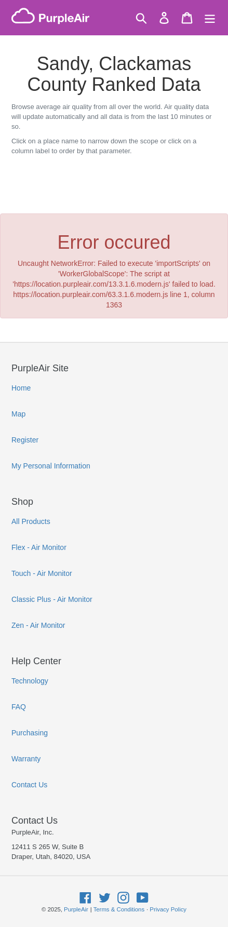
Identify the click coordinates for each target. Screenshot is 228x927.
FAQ (18, 707)
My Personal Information (50, 466)
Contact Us (29, 785)
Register (24, 440)
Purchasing (29, 733)
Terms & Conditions (118, 909)
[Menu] (209, 18)
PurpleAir (76, 909)
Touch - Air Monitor (41, 573)
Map (18, 414)
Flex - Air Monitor (38, 547)
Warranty (26, 759)
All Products (30, 521)
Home (21, 388)
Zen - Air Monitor (38, 625)
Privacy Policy (168, 909)
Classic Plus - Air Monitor (51, 599)
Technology (29, 681)
